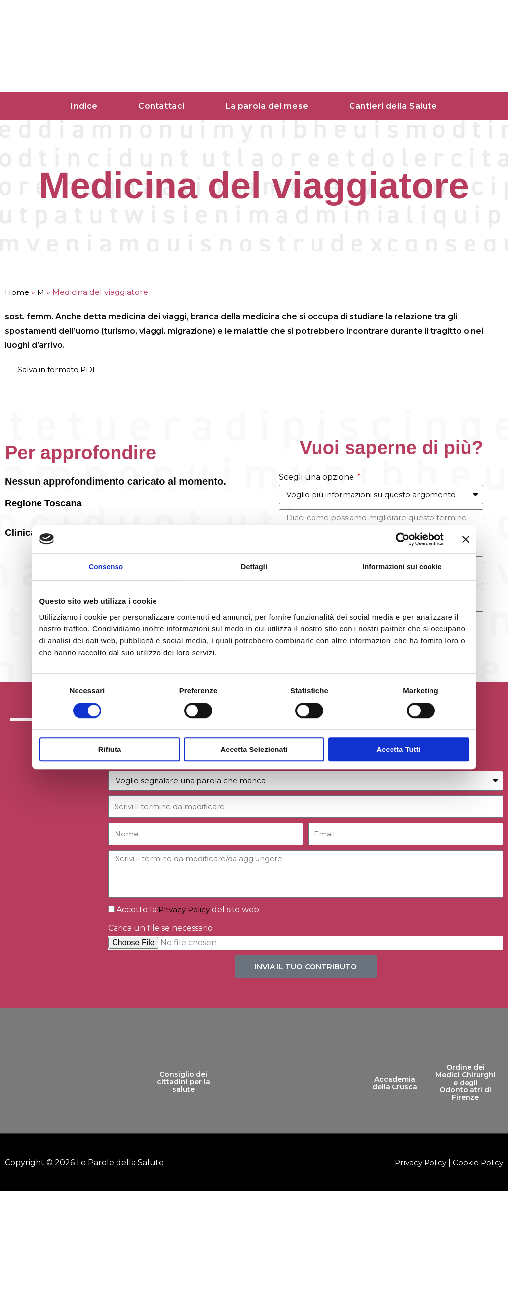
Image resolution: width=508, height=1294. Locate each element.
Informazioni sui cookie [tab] (402, 567)
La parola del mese (267, 106)
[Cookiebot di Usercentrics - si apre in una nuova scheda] (400, 538)
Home (17, 292)
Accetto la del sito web (189, 910)
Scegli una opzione (317, 477)
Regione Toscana (45, 503)
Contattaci (161, 106)
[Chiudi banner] (465, 538)
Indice (84, 106)
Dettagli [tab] (254, 567)
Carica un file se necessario (160, 929)
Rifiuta (109, 750)
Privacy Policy (185, 910)
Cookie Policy (477, 1163)
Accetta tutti (398, 750)
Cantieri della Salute (393, 106)
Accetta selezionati (254, 750)
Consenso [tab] (106, 567)
